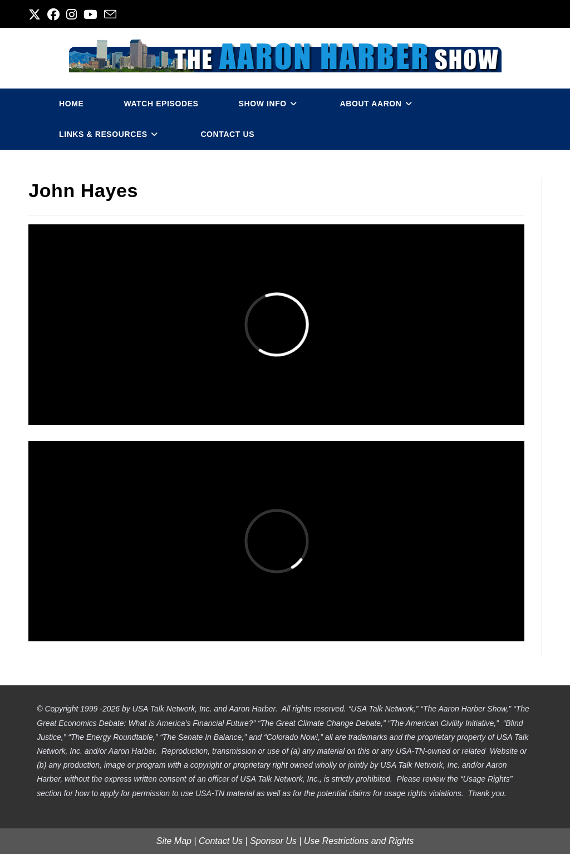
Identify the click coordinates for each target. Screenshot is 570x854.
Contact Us (221, 841)
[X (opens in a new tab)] (36, 14)
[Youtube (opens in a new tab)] (90, 14)
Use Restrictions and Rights (359, 841)
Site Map (173, 841)
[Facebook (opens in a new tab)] (53, 14)
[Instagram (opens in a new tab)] (71, 14)
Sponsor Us (273, 841)
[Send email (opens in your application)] (110, 14)
